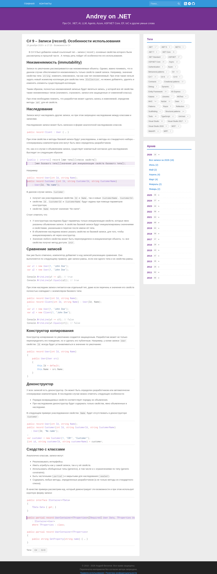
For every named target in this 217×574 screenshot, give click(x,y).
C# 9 (43, 543)
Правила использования (92, 566)
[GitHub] (193, 3)
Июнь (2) (153, 165)
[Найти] (178, 3)
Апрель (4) (154, 174)
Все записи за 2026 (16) (161, 160)
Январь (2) (154, 189)
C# (36, 543)
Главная (29, 3)
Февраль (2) (155, 184)
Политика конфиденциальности (121, 566)
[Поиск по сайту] (162, 3)
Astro (114, 569)
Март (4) (153, 179)
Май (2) (153, 169)
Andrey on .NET (108, 16)
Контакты (45, 3)
